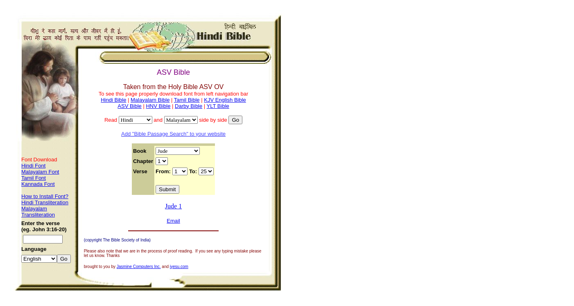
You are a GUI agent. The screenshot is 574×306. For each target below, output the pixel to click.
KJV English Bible (225, 100)
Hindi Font (33, 166)
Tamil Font (33, 178)
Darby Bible (188, 106)
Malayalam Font (40, 172)
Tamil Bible (187, 100)
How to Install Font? (44, 196)
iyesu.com (179, 266)
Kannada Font (38, 184)
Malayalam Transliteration (38, 211)
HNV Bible (158, 106)
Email (173, 221)
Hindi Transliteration (44, 202)
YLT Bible (218, 106)
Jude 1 (173, 206)
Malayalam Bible (150, 100)
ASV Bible (130, 106)
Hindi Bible (113, 100)
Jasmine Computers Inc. (139, 266)
